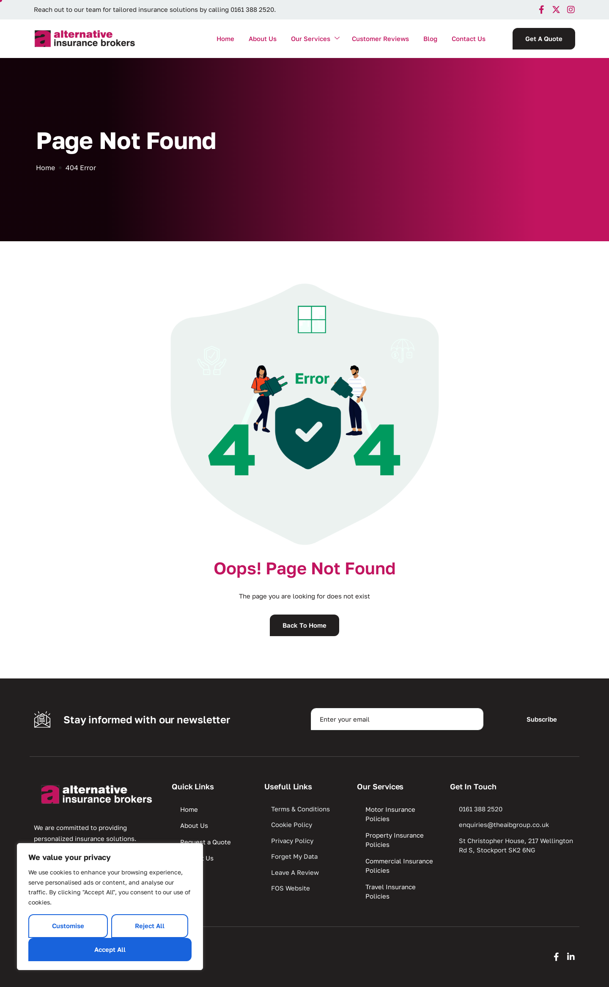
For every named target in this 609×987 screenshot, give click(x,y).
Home (225, 38)
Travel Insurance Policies (390, 891)
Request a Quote (205, 842)
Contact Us (469, 38)
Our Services (315, 39)
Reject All (150, 925)
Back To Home (304, 625)
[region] (110, 906)
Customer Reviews (380, 38)
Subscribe (542, 719)
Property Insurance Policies (394, 840)
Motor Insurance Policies (390, 814)
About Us (263, 38)
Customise (68, 925)
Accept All (110, 949)
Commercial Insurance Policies (399, 865)
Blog (430, 38)
